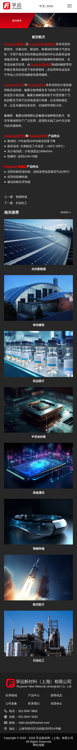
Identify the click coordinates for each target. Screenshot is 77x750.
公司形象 (11, 703)
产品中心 (34, 695)
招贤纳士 (56, 703)
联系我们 (34, 703)
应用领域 (11, 695)
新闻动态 (56, 695)
